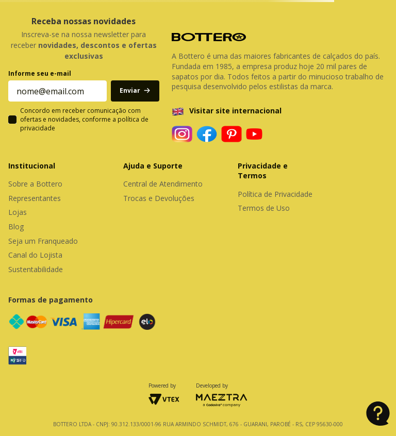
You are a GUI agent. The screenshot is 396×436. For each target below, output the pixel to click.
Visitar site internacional (235, 110)
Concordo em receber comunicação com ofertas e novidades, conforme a (84, 119)
